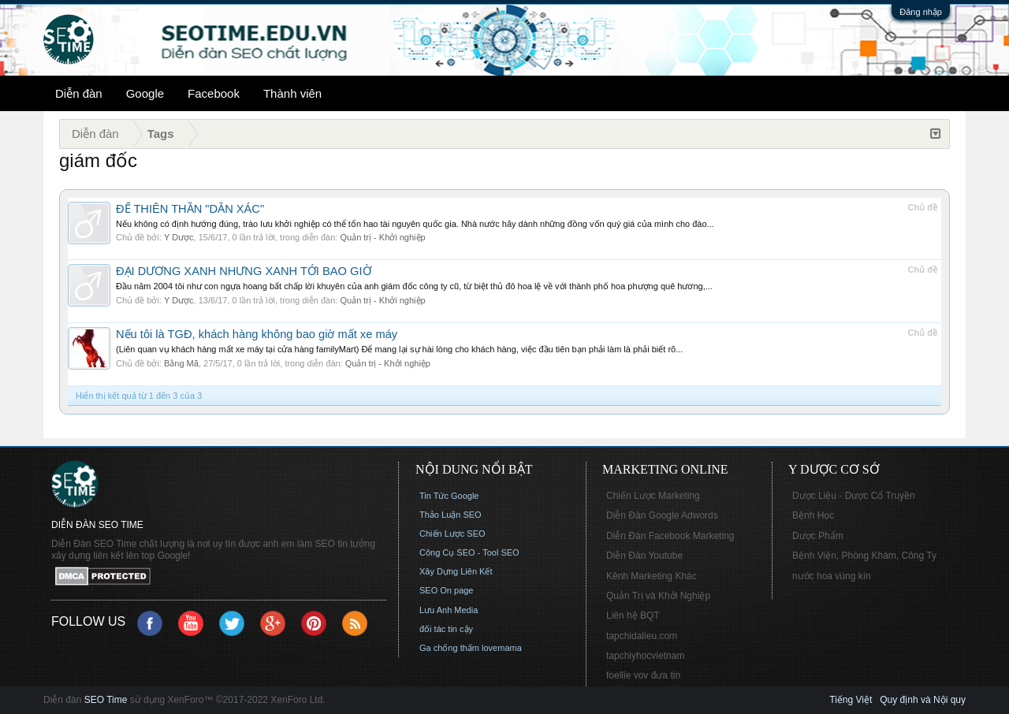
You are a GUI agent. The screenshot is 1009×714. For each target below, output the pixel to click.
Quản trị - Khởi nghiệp (382, 237)
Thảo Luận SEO (450, 514)
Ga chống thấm (449, 648)
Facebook (214, 93)
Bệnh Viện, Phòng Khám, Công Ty (864, 555)
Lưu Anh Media (448, 610)
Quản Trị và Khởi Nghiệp (658, 595)
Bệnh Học (813, 515)
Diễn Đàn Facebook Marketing (670, 535)
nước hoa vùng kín (831, 576)
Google (145, 93)
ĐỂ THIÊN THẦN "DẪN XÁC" (190, 209)
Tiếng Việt (850, 699)
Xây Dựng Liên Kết (456, 571)
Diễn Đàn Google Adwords (662, 515)
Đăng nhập (920, 12)
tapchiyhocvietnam (645, 655)
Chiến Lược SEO (452, 533)
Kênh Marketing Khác (651, 576)
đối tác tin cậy (446, 629)
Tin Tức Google (448, 495)
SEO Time (106, 699)
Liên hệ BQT (633, 615)
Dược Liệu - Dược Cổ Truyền (853, 495)
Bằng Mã (181, 363)
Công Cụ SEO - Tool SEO (469, 552)
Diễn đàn (78, 93)
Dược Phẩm (817, 535)
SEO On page (446, 590)
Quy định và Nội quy (923, 699)
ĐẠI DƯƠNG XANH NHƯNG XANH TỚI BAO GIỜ (243, 271)
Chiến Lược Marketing (653, 495)
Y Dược (179, 237)
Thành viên (292, 93)
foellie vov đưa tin (643, 675)
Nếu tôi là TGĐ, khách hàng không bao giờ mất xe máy (256, 334)
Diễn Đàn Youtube (644, 555)
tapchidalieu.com (641, 635)
